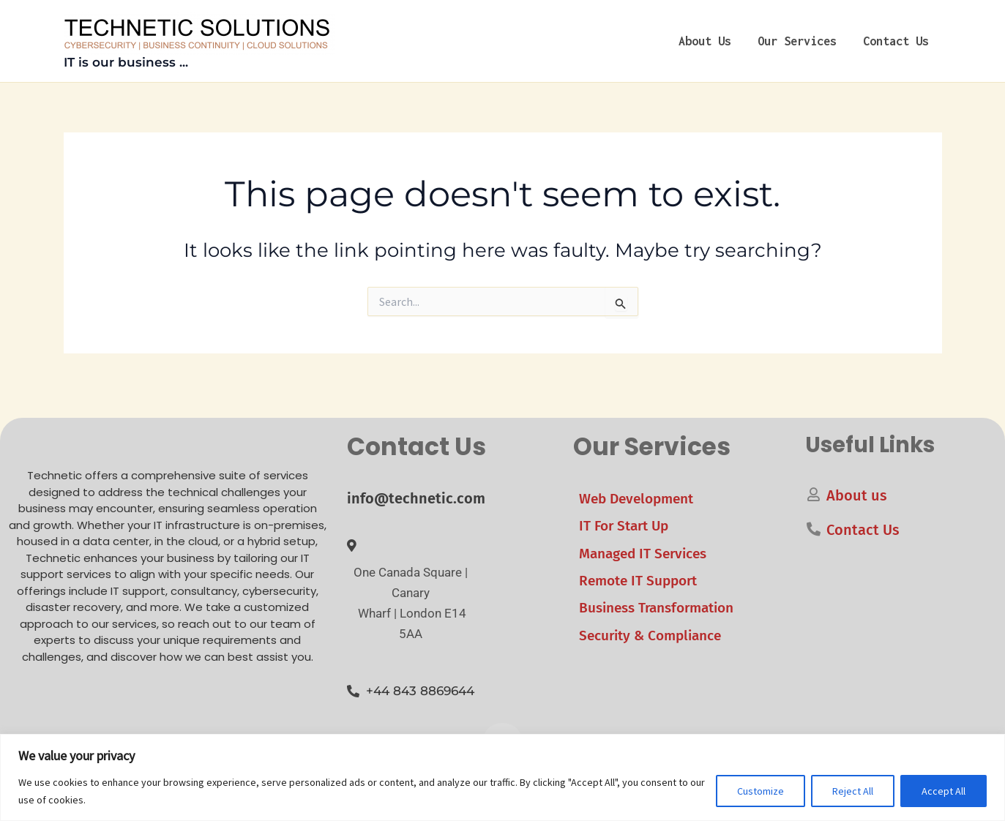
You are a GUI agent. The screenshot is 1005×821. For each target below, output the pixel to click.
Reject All (852, 791)
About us (705, 41)
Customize (760, 791)
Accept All (943, 791)
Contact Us (896, 41)
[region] (502, 777)
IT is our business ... (126, 62)
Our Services (797, 41)
